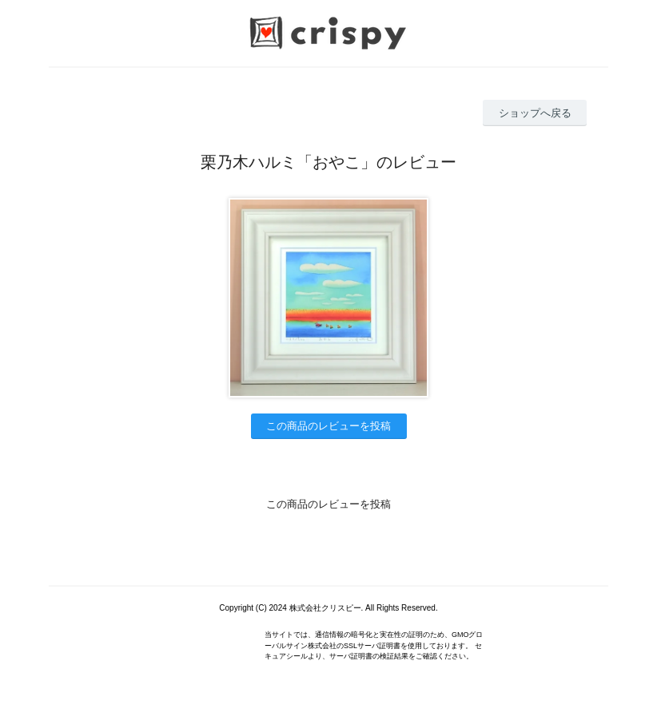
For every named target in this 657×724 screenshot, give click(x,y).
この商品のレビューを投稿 (328, 426)
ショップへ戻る (535, 113)
